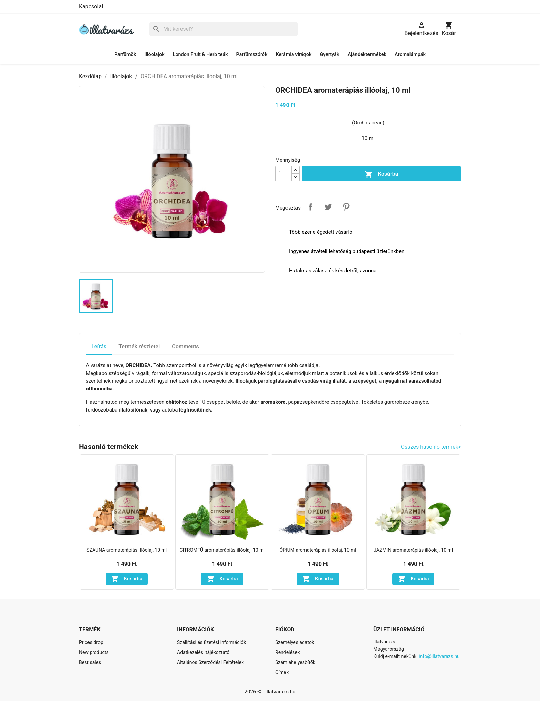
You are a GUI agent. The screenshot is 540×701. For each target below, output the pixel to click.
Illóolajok (154, 55)
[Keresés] (223, 29)
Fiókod (284, 629)
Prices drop (91, 642)
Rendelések (287, 652)
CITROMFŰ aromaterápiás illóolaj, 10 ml (222, 550)
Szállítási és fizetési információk (211, 642)
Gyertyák (329, 55)
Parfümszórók (252, 55)
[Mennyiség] (283, 173)
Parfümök (125, 55)
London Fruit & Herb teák (200, 55)
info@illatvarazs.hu (439, 656)
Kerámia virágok (293, 55)
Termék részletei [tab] (139, 346)
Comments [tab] (185, 346)
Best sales (90, 662)
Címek (282, 672)
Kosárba (381, 174)
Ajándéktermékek (366, 55)
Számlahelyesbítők (295, 662)
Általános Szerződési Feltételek (210, 662)
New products (94, 652)
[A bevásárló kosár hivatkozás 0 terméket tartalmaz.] (449, 29)
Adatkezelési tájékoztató (203, 652)
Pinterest (346, 207)
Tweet (328, 207)
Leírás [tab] (98, 346)
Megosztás (310, 207)
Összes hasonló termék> (431, 447)
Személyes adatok (294, 642)
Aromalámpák (410, 55)
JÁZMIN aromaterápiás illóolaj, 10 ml (413, 550)
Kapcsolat (91, 6)
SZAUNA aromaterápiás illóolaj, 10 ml (126, 550)
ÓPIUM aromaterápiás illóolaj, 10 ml (318, 550)
